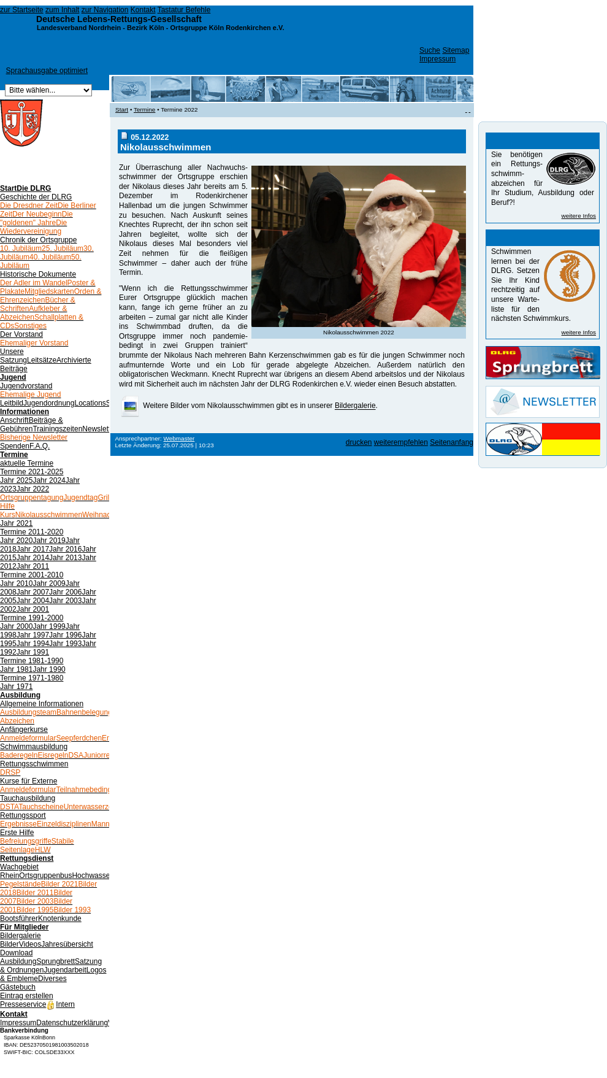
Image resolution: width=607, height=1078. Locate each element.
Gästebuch (18, 987)
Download (16, 953)
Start (8, 188)
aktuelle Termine (26, 463)
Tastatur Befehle (184, 10)
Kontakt (143, 10)
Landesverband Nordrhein (79, 27)
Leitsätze (41, 360)
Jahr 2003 (65, 600)
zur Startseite (22, 10)
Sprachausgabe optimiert (47, 70)
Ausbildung (20, 695)
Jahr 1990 (48, 669)
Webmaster (179, 438)
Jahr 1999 (48, 626)
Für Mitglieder (24, 927)
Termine (14, 454)
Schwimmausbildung (33, 746)
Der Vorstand (21, 334)
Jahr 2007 (33, 592)
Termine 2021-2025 (31, 472)
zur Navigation (105, 10)
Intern (60, 1004)
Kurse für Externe (28, 781)
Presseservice (23, 1004)
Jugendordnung (48, 403)
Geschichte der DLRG (36, 197)
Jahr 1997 (33, 635)
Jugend (13, 377)
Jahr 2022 (33, 489)
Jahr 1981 (16, 669)
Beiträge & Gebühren (31, 424)
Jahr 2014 (33, 557)
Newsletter (99, 429)
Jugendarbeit (65, 970)
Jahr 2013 (65, 557)
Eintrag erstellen (26, 995)
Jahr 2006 (65, 592)
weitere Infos (579, 215)
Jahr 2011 (33, 566)
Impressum (437, 59)
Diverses (52, 978)
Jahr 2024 (48, 480)
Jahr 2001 (33, 609)
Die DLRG (34, 188)
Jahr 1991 (33, 652)
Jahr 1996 (65, 635)
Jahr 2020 (16, 540)
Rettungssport (23, 815)
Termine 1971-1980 (31, 678)
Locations (89, 403)
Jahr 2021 (16, 523)
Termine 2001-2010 (31, 575)
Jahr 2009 (48, 583)
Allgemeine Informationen (41, 703)
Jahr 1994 (33, 643)
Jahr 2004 (33, 600)
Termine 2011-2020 (31, 532)
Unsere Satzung (13, 355)
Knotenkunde (60, 918)
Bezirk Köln (145, 27)
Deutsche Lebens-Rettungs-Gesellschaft (119, 19)
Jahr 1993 (65, 643)
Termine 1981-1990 (31, 660)
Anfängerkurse (24, 729)
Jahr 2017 (33, 549)
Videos (30, 944)
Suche (429, 50)
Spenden (14, 446)
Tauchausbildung (27, 798)
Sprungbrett (55, 961)
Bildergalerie (20, 935)
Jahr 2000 (16, 626)
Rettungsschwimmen (34, 764)
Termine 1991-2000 (31, 618)
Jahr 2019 (48, 540)
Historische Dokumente (38, 274)
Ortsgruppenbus (45, 875)
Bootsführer (19, 918)
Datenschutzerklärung (72, 1022)
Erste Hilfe (17, 832)
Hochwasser (92, 875)
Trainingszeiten (57, 429)
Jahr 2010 (16, 583)
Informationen (24, 411)
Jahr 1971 (16, 686)
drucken (359, 442)
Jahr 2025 (16, 480)
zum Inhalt (62, 10)
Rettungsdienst (26, 858)
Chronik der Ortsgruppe (38, 240)
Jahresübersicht (67, 944)
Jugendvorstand (26, 386)
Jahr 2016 (65, 549)
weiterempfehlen (401, 442)
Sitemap (455, 50)
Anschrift (14, 420)
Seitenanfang (451, 442)
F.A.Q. (39, 446)
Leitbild (11, 403)
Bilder (9, 944)
